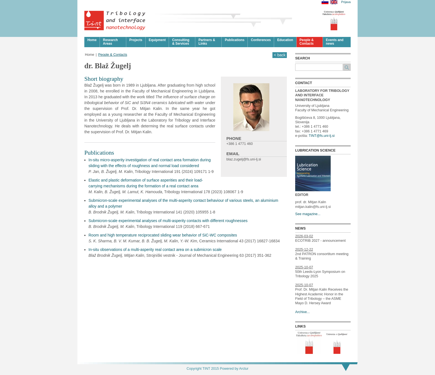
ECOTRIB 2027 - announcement (320, 241)
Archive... (302, 312)
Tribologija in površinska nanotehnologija (115, 20)
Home (89, 55)
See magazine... (307, 214)
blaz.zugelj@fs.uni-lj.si (243, 159)
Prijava (346, 2)
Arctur (244, 369)
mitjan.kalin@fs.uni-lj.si (313, 207)
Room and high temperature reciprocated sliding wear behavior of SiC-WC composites (162, 235)
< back (279, 55)
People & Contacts (112, 55)
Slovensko (325, 2)
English (333, 2)
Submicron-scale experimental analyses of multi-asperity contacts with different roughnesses (167, 220)
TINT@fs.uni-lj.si (322, 136)
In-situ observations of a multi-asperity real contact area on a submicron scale (155, 249)
